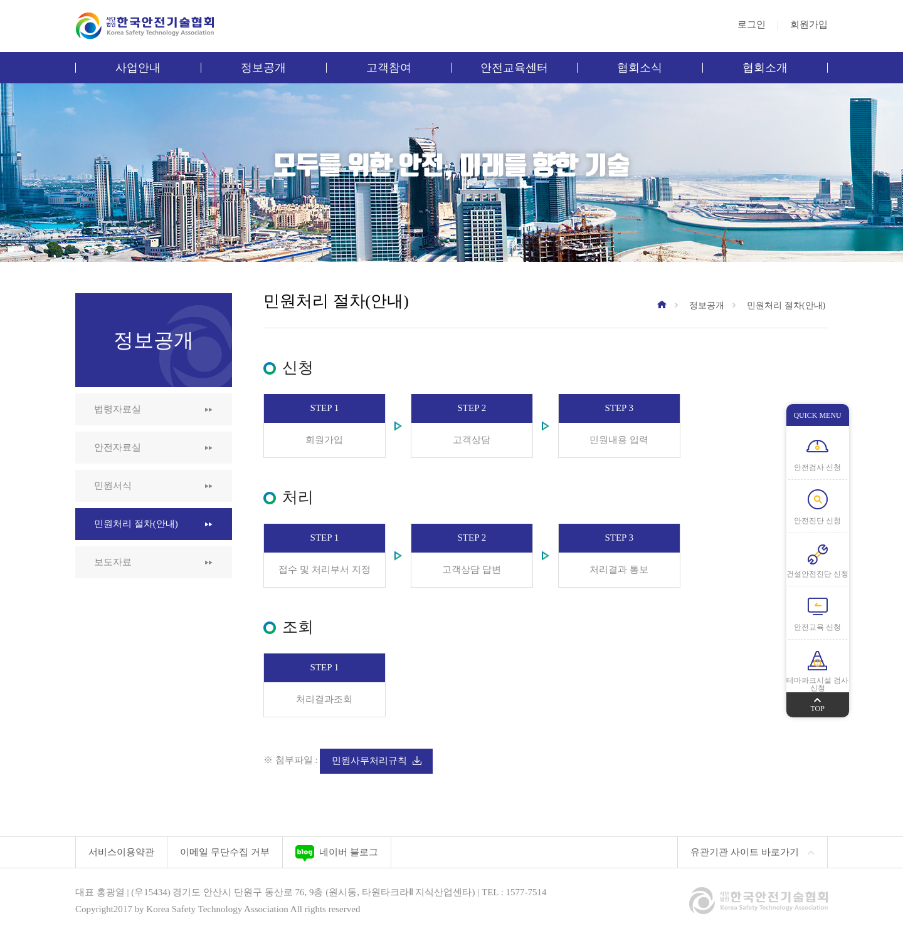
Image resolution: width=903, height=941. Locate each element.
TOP (817, 702)
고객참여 (388, 67)
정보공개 (263, 67)
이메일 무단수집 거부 (225, 852)
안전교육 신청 (817, 627)
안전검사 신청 (817, 467)
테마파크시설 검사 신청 (817, 684)
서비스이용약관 (121, 852)
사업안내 (138, 67)
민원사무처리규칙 (376, 761)
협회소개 (765, 67)
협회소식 (639, 67)
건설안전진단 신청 (817, 573)
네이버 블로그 (337, 853)
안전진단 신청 (817, 520)
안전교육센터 (514, 67)
